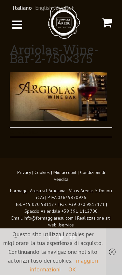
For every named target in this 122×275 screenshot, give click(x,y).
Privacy (24, 172)
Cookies (42, 172)
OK (72, 269)
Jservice (66, 225)
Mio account (64, 172)
